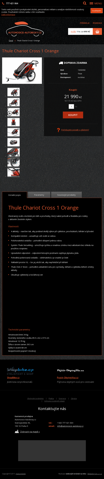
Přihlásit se (85, 22)
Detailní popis (14, 195)
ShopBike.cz (13, 377)
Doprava (62, 398)
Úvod (11, 40)
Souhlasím (96, 10)
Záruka (74, 398)
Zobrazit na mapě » (27, 431)
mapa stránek (21, 474)
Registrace (97, 22)
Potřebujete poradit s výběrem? (73, 130)
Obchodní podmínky (35, 398)
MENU (98, 3)
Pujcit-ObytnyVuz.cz (67, 377)
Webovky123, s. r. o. (94, 474)
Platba (51, 398)
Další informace (8, 14)
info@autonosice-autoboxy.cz (70, 426)
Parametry (39, 194)
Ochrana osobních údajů (54, 401)
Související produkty (66, 194)
